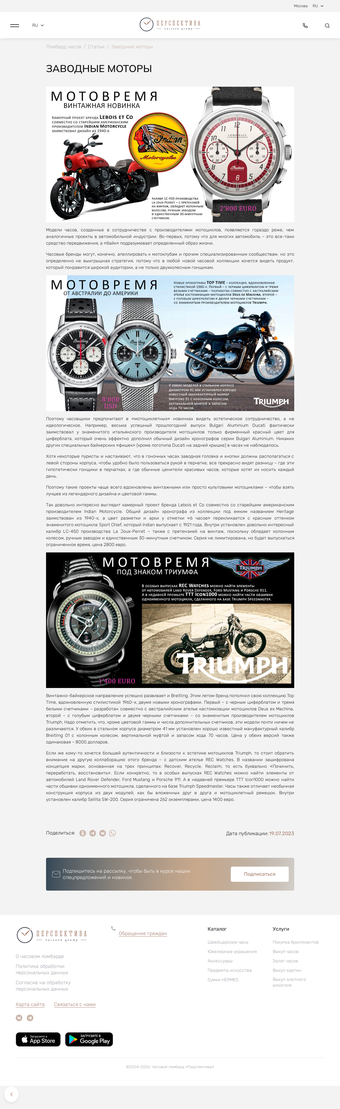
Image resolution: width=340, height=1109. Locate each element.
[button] (14, 26)
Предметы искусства (230, 993)
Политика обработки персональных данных (42, 992)
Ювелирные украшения (232, 974)
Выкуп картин (287, 993)
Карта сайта (30, 1028)
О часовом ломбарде (40, 979)
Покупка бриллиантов (296, 965)
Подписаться (259, 897)
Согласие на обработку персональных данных (43, 1009)
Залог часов (285, 984)
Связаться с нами (75, 1028)
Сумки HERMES (223, 1002)
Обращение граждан (143, 957)
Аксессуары (220, 984)
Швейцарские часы (228, 965)
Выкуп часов (286, 974)
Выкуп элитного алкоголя (289, 1005)
